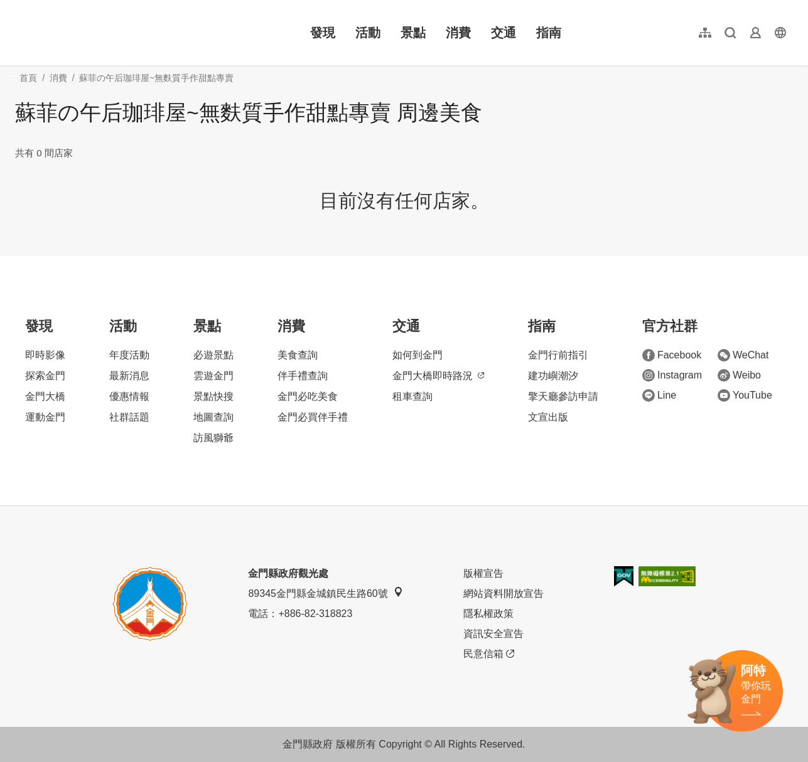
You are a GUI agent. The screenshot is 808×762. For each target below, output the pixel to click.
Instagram (672, 375)
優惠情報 (129, 396)
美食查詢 (297, 355)
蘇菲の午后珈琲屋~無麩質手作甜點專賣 (156, 78)
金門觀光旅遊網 (96, 32)
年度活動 (129, 355)
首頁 (28, 78)
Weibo (739, 375)
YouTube (745, 395)
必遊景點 (213, 355)
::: (19, 7)
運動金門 (45, 417)
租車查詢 (412, 396)
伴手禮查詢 (302, 375)
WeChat (743, 355)
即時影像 (45, 355)
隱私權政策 (488, 613)
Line (659, 395)
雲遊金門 (213, 375)
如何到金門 (417, 355)
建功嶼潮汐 (553, 375)
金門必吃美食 (307, 396)
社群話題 (129, 417)
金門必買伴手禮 (312, 417)
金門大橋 (45, 396)
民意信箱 (488, 654)
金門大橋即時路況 (438, 375)
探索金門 (45, 375)
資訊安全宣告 (493, 633)
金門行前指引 (558, 355)
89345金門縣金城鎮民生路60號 (325, 593)
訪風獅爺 (213, 437)
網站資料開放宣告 (503, 593)
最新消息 (129, 375)
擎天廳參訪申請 (563, 396)
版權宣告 (483, 573)
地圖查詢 (213, 417)
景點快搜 (213, 396)
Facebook (671, 355)
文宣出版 (548, 417)
